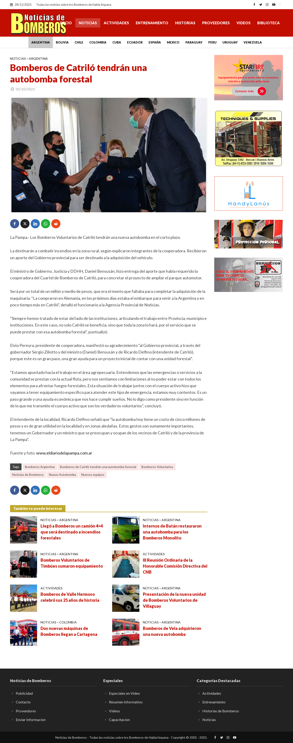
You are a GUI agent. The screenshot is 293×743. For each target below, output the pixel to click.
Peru (212, 42)
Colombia (97, 42)
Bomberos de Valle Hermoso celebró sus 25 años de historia (70, 597)
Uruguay (230, 42)
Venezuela (253, 42)
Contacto (23, 702)
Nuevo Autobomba (62, 474)
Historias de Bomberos (220, 711)
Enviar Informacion (31, 719)
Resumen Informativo (126, 702)
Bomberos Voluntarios (157, 467)
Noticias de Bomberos (28, 474)
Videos (243, 23)
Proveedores (216, 23)
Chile (79, 42)
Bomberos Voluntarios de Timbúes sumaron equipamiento (72, 563)
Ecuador (135, 42)
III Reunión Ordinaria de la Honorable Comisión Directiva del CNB (175, 566)
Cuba (116, 42)
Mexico (173, 42)
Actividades (116, 23)
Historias (185, 23)
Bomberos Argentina (40, 467)
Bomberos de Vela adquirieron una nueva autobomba (172, 631)
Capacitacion (119, 719)
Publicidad (24, 693)
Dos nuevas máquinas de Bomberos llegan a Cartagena (69, 631)
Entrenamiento (152, 23)
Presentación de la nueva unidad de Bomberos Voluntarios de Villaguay (174, 600)
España (155, 42)
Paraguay (193, 42)
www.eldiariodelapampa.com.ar (64, 452)
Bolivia (62, 42)
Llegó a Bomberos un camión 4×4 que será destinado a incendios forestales (72, 531)
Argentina (40, 42)
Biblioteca (268, 23)
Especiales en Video (124, 693)
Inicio (66, 23)
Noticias (88, 23)
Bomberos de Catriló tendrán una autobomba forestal (98, 467)
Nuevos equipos (92, 474)
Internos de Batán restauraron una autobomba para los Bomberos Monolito (172, 531)
